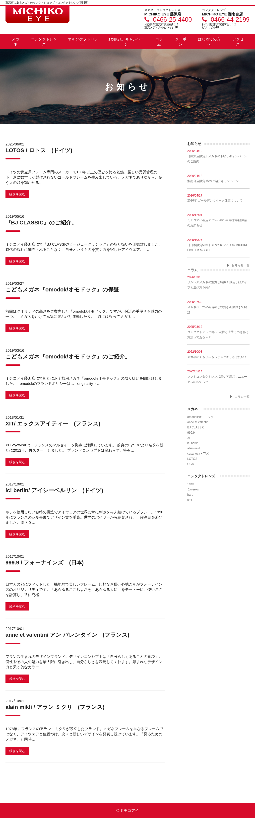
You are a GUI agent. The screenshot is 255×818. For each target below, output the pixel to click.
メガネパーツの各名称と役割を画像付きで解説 (218, 307)
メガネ (15, 41)
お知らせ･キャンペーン (126, 41)
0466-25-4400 (172, 19)
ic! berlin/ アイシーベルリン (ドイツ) (54, 490)
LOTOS (192, 459)
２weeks (193, 489)
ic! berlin (192, 443)
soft (189, 500)
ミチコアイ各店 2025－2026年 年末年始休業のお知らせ (218, 220)
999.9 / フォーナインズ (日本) (44, 562)
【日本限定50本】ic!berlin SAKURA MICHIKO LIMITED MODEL (218, 245)
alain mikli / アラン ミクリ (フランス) (54, 707)
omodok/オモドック (200, 417)
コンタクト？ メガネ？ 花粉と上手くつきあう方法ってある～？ (218, 332)
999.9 (191, 432)
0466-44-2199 (230, 19)
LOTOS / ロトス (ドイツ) (38, 150)
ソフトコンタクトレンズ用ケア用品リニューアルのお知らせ (218, 376)
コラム (159, 41)
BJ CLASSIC (195, 427)
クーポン (180, 41)
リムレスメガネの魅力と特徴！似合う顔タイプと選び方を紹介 (218, 282)
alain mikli (193, 448)
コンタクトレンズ (44, 41)
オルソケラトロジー (83, 41)
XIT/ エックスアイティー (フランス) (52, 423)
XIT (189, 438)
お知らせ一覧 (241, 265)
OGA (190, 464)
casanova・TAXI (198, 453)
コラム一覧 (242, 397)
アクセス (238, 41)
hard (190, 494)
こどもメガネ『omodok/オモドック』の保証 (62, 289)
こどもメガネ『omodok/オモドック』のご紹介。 (67, 356)
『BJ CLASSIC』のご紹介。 (41, 222)
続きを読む (17, 194)
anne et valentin (197, 422)
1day (190, 484)
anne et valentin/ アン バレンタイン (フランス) (67, 635)
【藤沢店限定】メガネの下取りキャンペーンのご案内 (218, 156)
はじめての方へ (209, 41)
